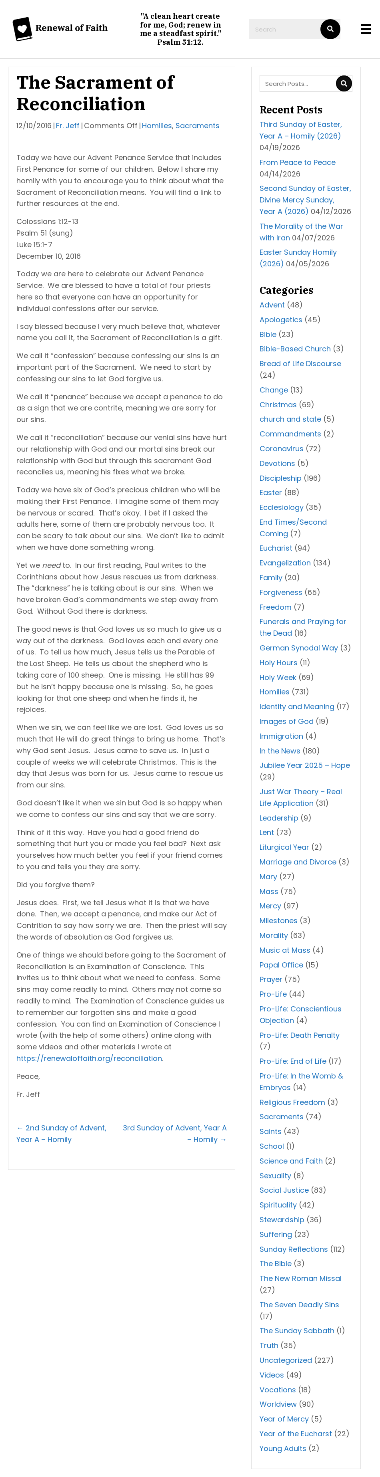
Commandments (290, 434)
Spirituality (278, 1205)
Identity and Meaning (297, 707)
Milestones (279, 921)
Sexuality (275, 1176)
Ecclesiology (282, 507)
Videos (272, 1375)
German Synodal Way (299, 648)
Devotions (277, 463)
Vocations (278, 1390)
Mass (269, 891)
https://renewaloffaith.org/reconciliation (89, 1058)
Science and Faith (291, 1161)
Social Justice (284, 1190)
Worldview (278, 1404)
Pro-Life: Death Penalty (300, 1035)
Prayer (271, 979)
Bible (268, 334)
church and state (290, 419)
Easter (271, 493)
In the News (280, 751)
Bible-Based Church (295, 349)
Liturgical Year (284, 847)
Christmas (278, 405)
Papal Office (281, 965)
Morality (274, 935)
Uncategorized (286, 1360)
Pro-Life (273, 994)
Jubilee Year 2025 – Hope (305, 765)
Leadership (279, 818)
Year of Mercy (284, 1419)
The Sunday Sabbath (297, 1331)
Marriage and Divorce (298, 862)
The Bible (276, 1264)
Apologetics (281, 320)
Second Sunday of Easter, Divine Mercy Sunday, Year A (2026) (305, 199)
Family (271, 578)
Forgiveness (281, 592)
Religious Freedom (292, 1102)
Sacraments (198, 126)
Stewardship (282, 1220)
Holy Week (278, 677)
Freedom (276, 607)
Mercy (270, 906)
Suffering (276, 1234)
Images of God (287, 721)
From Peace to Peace (298, 162)
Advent (272, 305)
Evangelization (285, 563)
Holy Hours (279, 663)
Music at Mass (285, 950)
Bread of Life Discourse (300, 364)
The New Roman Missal (301, 1278)
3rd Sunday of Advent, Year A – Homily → (175, 1133)
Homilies (157, 126)
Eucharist (276, 548)
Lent (267, 832)
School (272, 1146)
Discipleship (281, 478)
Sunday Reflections (294, 1249)
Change (274, 390)
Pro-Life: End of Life (293, 1061)
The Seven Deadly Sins (299, 1305)
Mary (268, 877)
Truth (269, 1345)
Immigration (281, 736)
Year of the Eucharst (296, 1434)
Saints (271, 1131)
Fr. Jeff (68, 126)
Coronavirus (282, 449)
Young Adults (283, 1448)
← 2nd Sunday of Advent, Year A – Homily (61, 1133)
